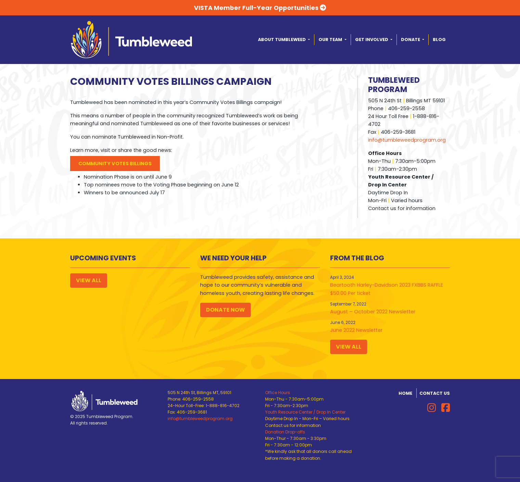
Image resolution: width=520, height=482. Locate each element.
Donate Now (225, 310)
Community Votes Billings (115, 163)
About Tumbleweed (282, 39)
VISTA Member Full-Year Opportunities (260, 7)
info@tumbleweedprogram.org (407, 139)
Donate (411, 39)
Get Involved (372, 39)
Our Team (330, 39)
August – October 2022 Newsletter (372, 311)
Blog (439, 39)
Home (405, 393)
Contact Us (434, 393)
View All (88, 280)
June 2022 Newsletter (356, 330)
